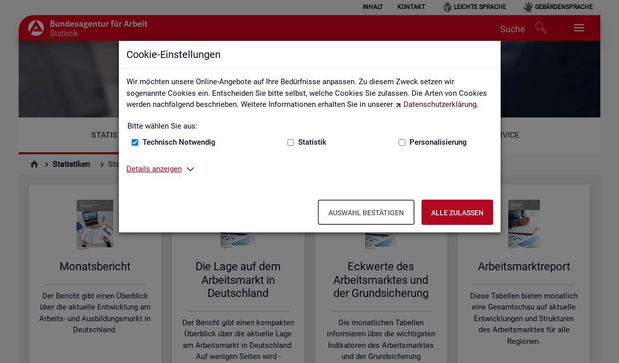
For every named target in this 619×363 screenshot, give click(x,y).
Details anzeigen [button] (154, 168)
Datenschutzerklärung (439, 104)
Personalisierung (438, 142)
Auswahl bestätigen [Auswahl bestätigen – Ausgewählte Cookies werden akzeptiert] (366, 213)
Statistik (312, 142)
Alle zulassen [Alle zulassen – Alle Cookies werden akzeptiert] (457, 213)
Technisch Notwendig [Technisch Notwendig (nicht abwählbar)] (179, 142)
